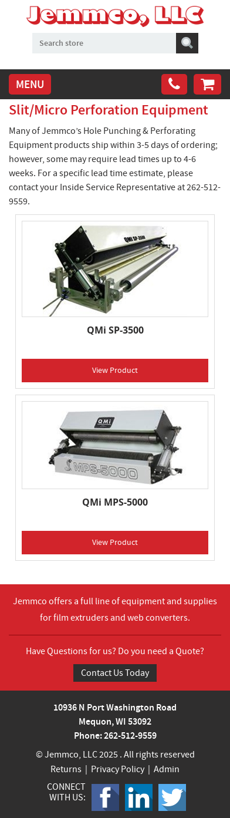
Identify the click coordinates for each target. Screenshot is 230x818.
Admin (167, 769)
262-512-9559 (130, 735)
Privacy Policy (117, 769)
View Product (115, 370)
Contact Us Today (115, 673)
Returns (66, 769)
